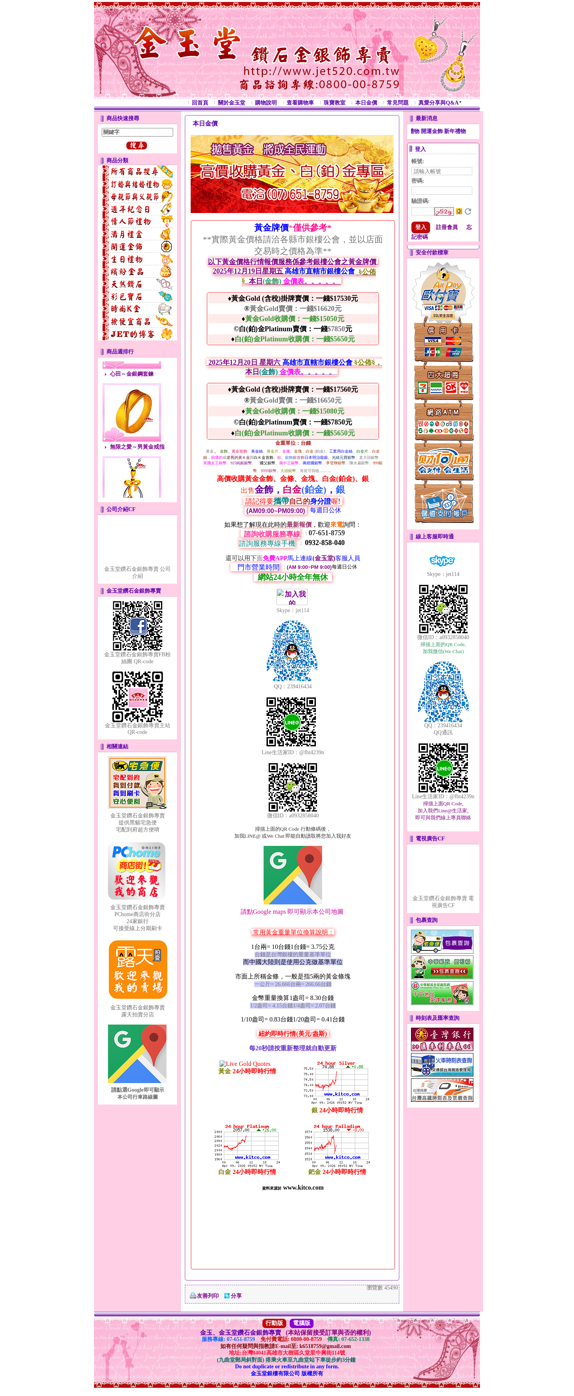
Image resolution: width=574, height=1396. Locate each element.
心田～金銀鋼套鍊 (132, 390)
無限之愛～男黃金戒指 (137, 462)
